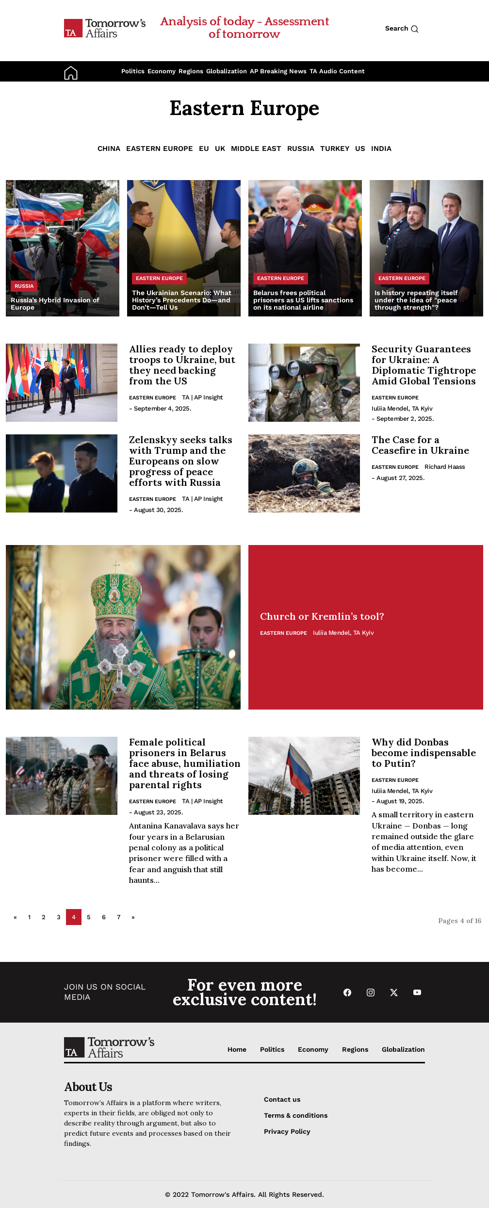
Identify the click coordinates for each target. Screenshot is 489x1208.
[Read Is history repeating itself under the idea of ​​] (426, 248)
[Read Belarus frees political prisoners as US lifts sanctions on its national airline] (305, 248)
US (360, 148)
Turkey (334, 148)
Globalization (226, 71)
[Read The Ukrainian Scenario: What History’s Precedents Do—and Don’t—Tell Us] (184, 248)
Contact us (282, 1099)
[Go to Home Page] (105, 27)
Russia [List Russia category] (24, 286)
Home (237, 1049)
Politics (133, 71)
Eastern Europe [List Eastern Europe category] (159, 278)
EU (204, 148)
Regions (191, 71)
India (381, 148)
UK (220, 148)
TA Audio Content (337, 71)
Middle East (256, 148)
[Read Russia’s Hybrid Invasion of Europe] (62, 248)
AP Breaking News (278, 71)
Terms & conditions (295, 1115)
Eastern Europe (159, 148)
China (109, 148)
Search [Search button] (402, 28)
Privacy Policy (287, 1131)
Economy (161, 71)
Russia (300, 148)
